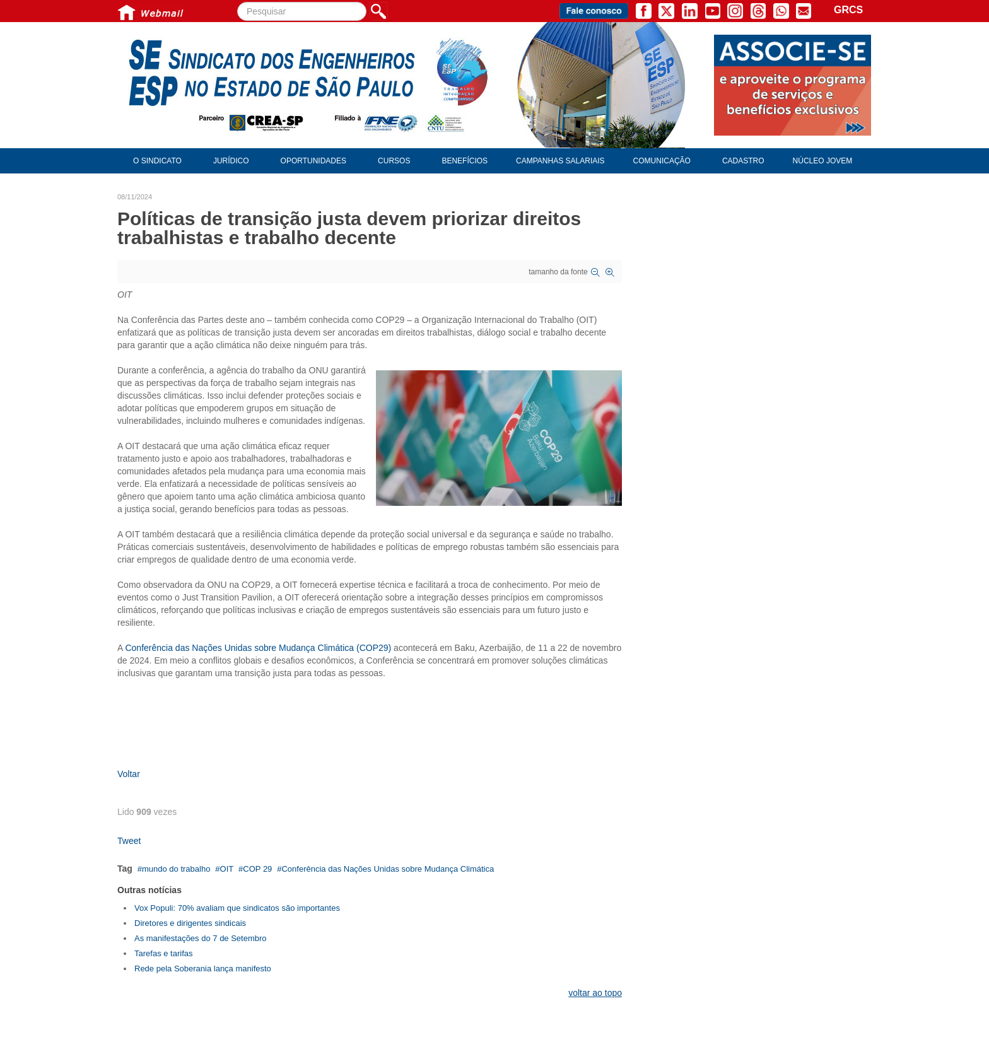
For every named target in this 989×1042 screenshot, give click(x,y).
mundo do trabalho (176, 869)
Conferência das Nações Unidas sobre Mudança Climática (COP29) (258, 648)
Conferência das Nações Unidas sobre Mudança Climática (387, 869)
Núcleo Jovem (823, 160)
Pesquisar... (237, 2)
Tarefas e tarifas (163, 953)
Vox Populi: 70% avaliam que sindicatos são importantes (237, 908)
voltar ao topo (595, 993)
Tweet (129, 841)
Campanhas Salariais (560, 160)
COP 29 (257, 869)
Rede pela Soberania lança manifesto (202, 968)
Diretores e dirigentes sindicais (190, 923)
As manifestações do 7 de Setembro (200, 938)
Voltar (128, 774)
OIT (227, 869)
